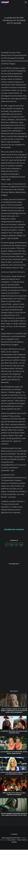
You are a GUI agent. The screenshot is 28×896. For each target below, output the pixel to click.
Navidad (14, 842)
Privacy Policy (11, 840)
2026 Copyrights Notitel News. (11, 838)
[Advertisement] (14, 624)
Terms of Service (22, 840)
